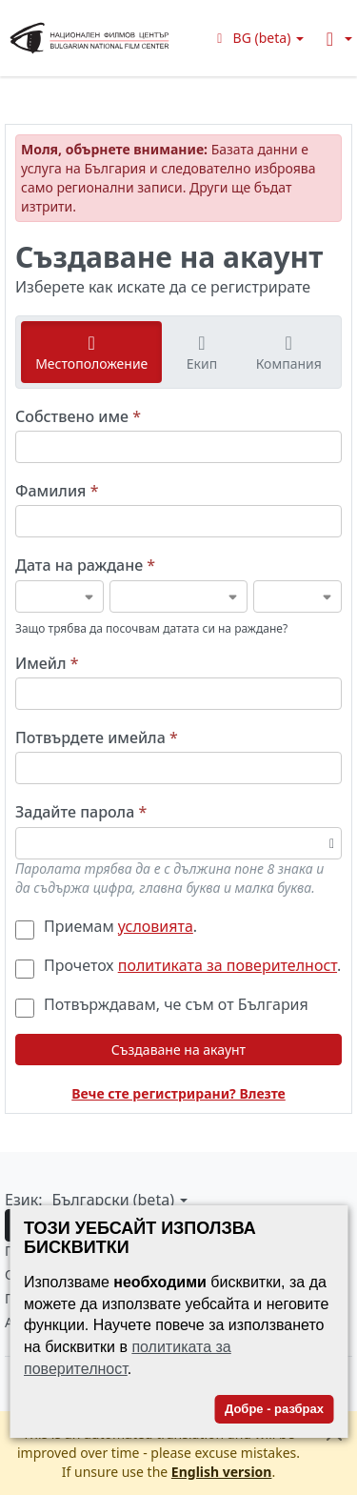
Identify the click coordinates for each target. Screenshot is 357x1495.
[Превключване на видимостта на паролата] (332, 843)
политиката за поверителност (227, 965)
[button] (257, 38)
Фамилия (56, 491)
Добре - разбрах (274, 1409)
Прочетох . (178, 965)
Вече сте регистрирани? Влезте (178, 1093)
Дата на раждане (85, 565)
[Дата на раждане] (59, 596)
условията (155, 926)
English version (221, 1472)
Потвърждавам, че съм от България (161, 1004)
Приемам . (106, 926)
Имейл (47, 664)
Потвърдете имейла (96, 738)
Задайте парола (81, 812)
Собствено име (78, 417)
